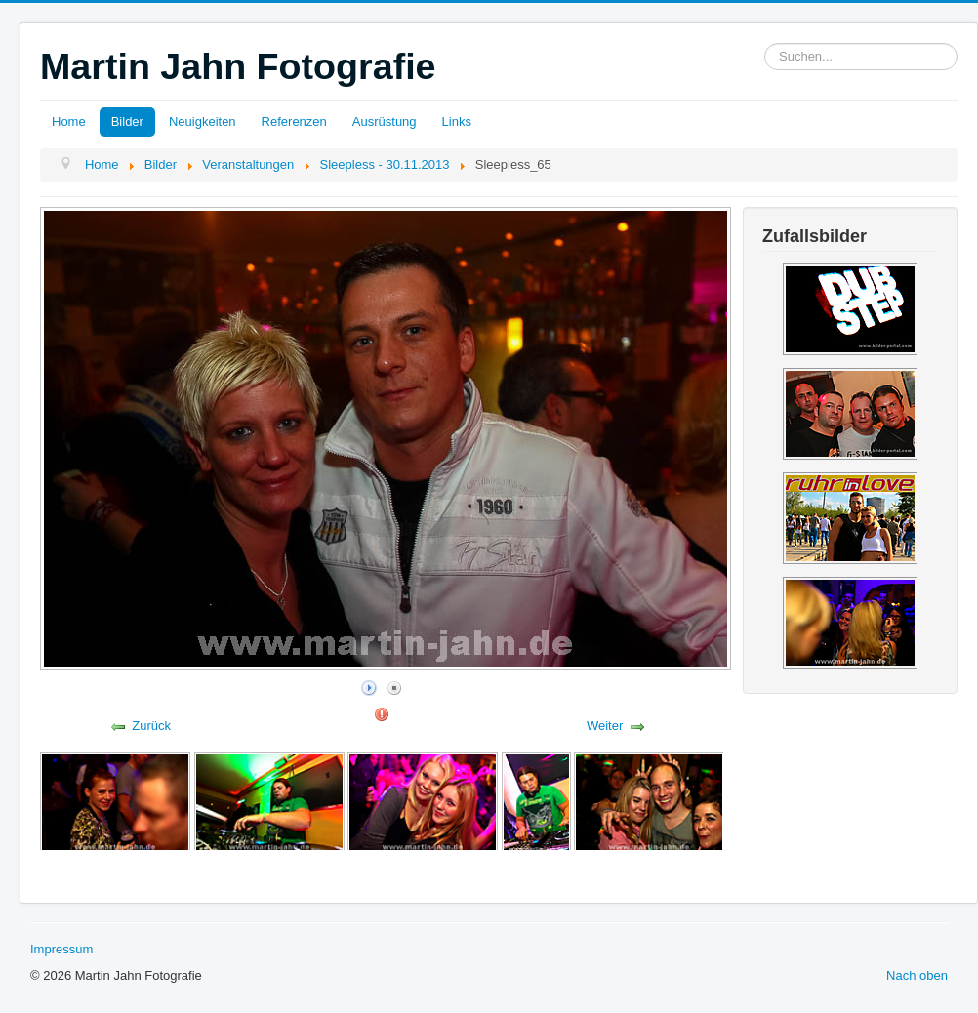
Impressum (61, 949)
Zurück (151, 725)
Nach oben (917, 975)
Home (69, 121)
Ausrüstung (384, 121)
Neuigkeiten (202, 121)
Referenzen (294, 121)
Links (456, 121)
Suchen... (764, 43)
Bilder (127, 121)
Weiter (605, 725)
